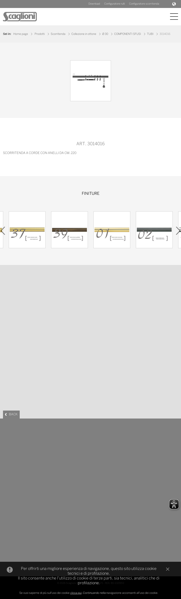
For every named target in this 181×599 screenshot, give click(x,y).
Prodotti (40, 34)
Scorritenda (58, 34)
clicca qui (76, 593)
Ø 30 (105, 34)
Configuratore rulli (114, 4)
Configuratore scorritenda (144, 4)
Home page (20, 34)
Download (94, 4)
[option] (90, 82)
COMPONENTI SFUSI (127, 34)
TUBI (150, 34)
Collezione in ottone (83, 34)
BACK (13, 414)
